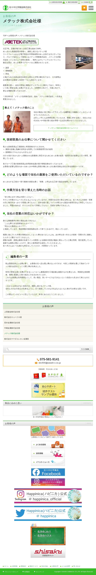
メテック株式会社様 (12, 333)
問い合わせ (76, 566)
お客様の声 (12, 36)
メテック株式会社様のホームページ (64, 128)
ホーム (6, 566)
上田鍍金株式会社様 (12, 312)
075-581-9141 (78, 8)
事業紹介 (23, 566)
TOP (4, 36)
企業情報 (14, 566)
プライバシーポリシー (11, 572)
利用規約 (27, 572)
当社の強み (44, 566)
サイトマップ (40, 572)
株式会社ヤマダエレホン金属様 (16, 339)
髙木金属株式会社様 (12, 323)
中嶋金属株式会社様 (12, 328)
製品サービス (34, 566)
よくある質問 (66, 566)
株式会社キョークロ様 (13, 317)
